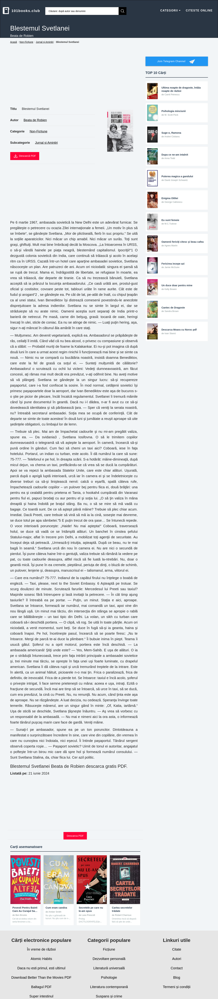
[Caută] (122, 11)
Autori (176, 959)
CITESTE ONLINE (199, 10)
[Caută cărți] (82, 11)
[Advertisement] (75, 79)
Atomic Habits (41, 959)
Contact (177, 968)
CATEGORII (170, 10)
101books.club (21, 10)
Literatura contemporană (109, 987)
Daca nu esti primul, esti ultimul (41, 968)
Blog (176, 977)
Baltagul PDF (41, 987)
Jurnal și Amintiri (46, 142)
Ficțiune (109, 949)
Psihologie (109, 977)
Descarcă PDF (25, 156)
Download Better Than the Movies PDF (41, 977)
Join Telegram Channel (176, 61)
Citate (176, 949)
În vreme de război (41, 949)
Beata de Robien (35, 120)
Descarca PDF (75, 835)
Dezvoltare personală (109, 959)
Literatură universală (109, 968)
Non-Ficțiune (38, 131)
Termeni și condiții (176, 987)
